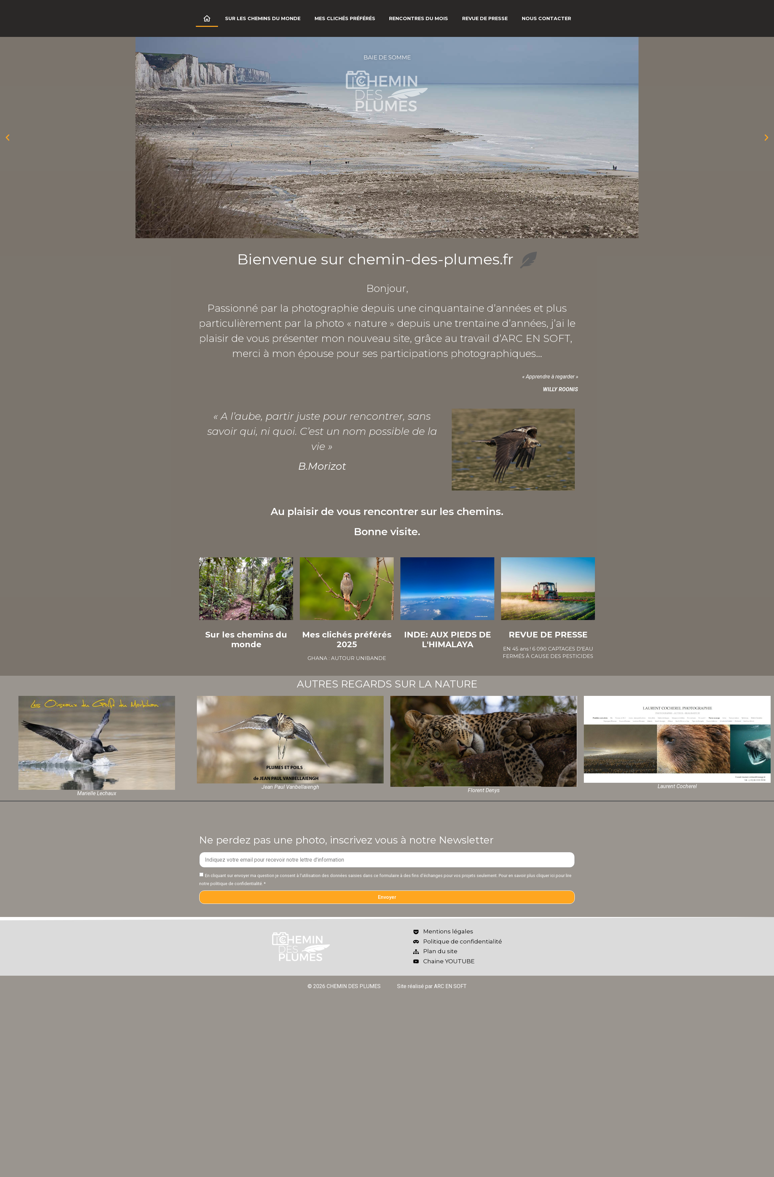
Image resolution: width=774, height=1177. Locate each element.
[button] (7, 138)
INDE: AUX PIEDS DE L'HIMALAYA (447, 639)
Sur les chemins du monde (262, 18)
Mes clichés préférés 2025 (346, 639)
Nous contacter (546, 18)
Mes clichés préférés (345, 18)
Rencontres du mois (418, 18)
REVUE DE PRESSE (548, 634)
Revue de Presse (485, 18)
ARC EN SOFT (535, 338)
